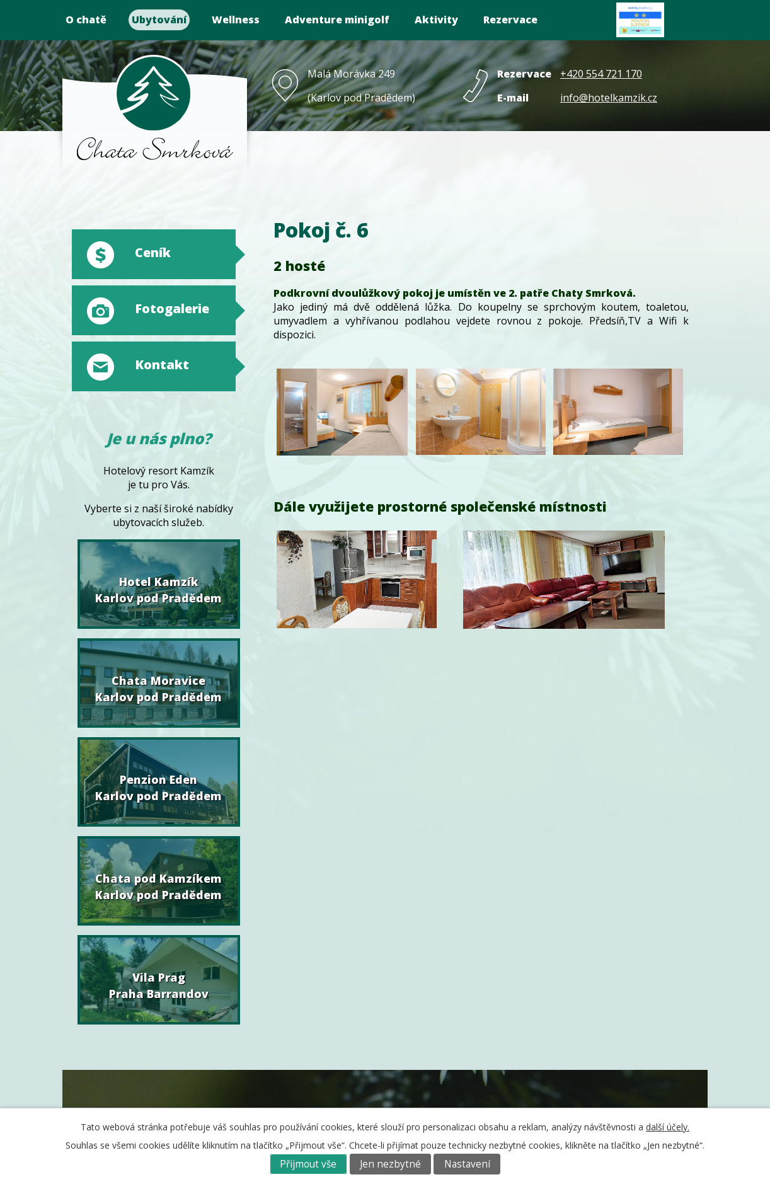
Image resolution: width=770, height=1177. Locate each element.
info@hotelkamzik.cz (608, 98)
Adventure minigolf (337, 19)
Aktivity (436, 19)
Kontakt (162, 364)
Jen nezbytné (390, 1164)
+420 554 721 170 (601, 74)
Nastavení (467, 1164)
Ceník (153, 252)
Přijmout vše (308, 1164)
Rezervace (510, 19)
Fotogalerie (172, 308)
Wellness (236, 19)
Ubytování (159, 19)
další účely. (667, 1127)
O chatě (86, 19)
